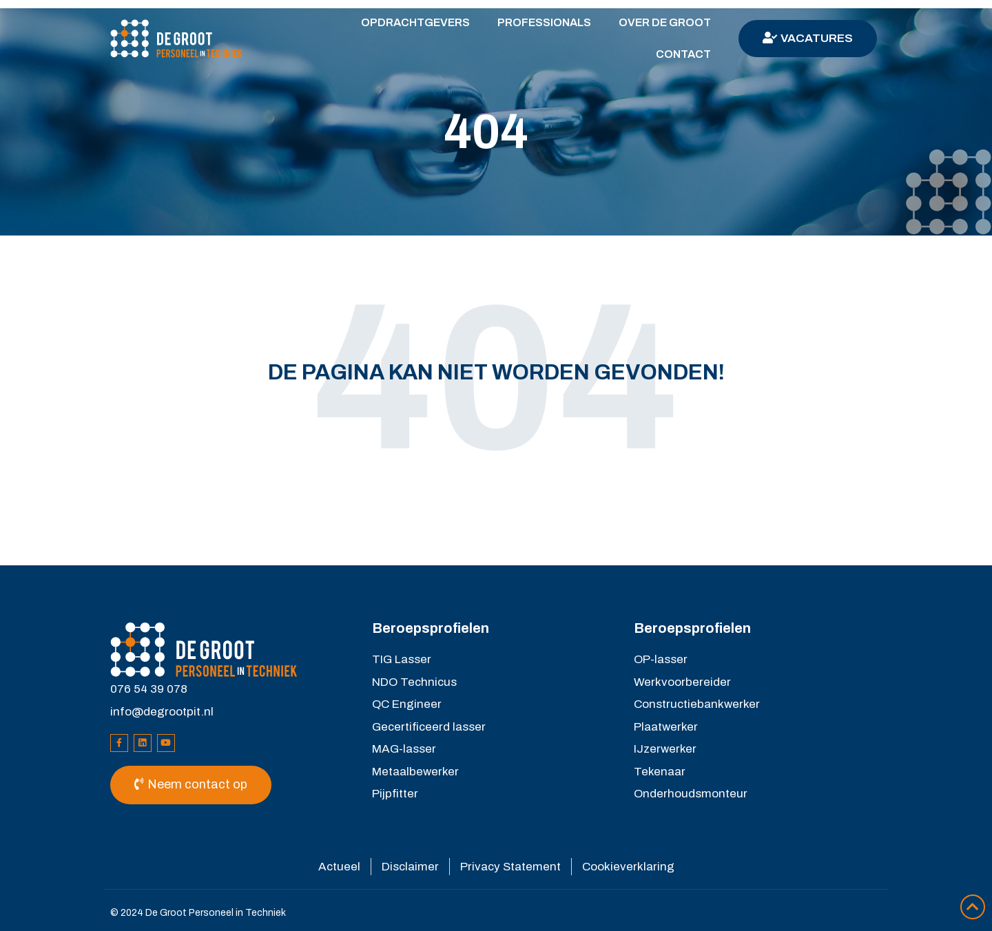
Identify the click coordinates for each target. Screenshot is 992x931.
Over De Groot (665, 22)
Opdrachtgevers (415, 22)
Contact (683, 54)
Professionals (544, 22)
